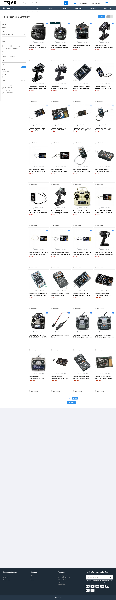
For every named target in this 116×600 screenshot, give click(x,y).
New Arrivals (78, 8)
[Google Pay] (93, 590)
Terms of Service (99, 582)
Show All (71, 402)
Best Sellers (93, 8)
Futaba (6, 71)
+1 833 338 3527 (82, 3)
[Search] (66, 3)
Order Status (7, 580)
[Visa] (88, 586)
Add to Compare (39, 42)
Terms (32, 580)
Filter (101, 17)
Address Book (62, 580)
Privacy (33, 578)
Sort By (4, 24)
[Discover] (102, 586)
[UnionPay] (107, 586)
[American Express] (97, 586)
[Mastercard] (93, 586)
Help (4, 575)
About (32, 575)
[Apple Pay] (88, 590)
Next (74, 398)
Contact (5, 578)
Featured (64, 8)
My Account (98, 3)
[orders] (14, 27)
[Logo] (10, 4)
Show (3, 31)
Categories (9, 8)
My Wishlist (61, 584)
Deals (50, 8)
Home (36, 8)
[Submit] (110, 577)
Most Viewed (107, 8)
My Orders (61, 582)
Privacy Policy (89, 582)
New (5, 77)
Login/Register (62, 575)
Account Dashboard (64, 578)
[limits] (14, 34)
